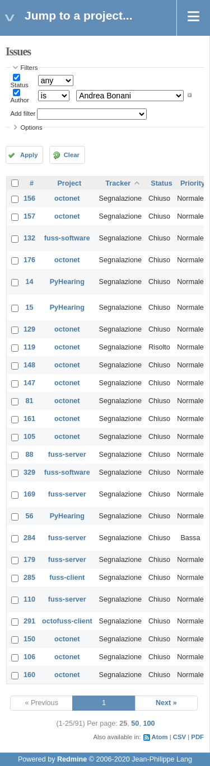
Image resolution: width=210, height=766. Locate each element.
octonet (67, 198)
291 (29, 621)
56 (30, 516)
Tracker (117, 183)
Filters (29, 67)
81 (30, 401)
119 (29, 347)
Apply (29, 155)
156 (29, 198)
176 (29, 260)
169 (29, 494)
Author (20, 100)
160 (29, 675)
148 (29, 365)
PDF (197, 737)
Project (69, 183)
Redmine (72, 759)
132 (29, 238)
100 (149, 723)
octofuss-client (67, 621)
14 (30, 282)
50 (135, 723)
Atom (160, 737)
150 (29, 639)
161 (29, 419)
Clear (72, 155)
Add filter (23, 113)
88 (30, 454)
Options (32, 127)
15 (30, 307)
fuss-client (67, 577)
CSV (179, 737)
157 (29, 216)
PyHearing (67, 282)
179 (29, 560)
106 (29, 657)
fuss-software (67, 238)
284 (29, 538)
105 (29, 437)
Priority (192, 183)
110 (29, 599)
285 (29, 577)
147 (29, 383)
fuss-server (67, 454)
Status (20, 85)
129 (29, 329)
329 (29, 472)
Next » (166, 703)
